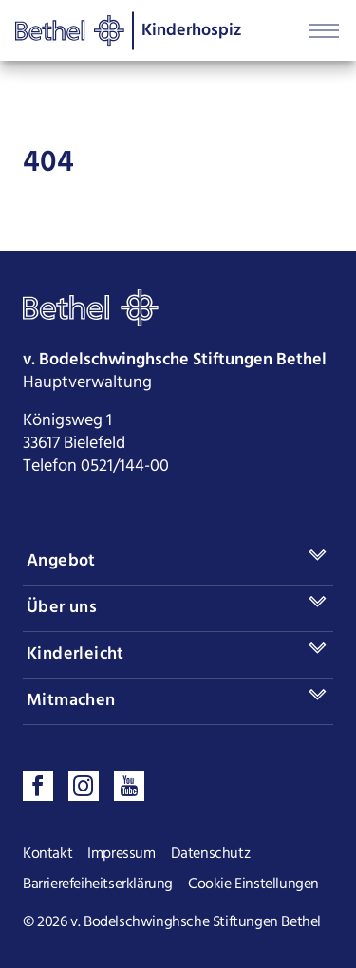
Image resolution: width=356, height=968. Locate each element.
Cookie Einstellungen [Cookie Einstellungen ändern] (253, 884)
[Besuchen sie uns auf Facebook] (38, 786)
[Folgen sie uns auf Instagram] (83, 786)
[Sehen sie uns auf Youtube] (129, 786)
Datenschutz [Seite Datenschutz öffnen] (211, 854)
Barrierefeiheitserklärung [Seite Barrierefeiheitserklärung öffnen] (98, 884)
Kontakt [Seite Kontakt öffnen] (47, 854)
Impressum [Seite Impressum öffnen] (121, 854)
